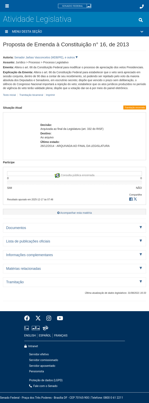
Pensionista (36, 371)
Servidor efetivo (39, 354)
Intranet (31, 346)
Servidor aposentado (42, 366)
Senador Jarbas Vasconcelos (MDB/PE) (38, 57)
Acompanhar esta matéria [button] (74, 212)
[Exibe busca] (140, 20)
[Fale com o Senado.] (141, 6)
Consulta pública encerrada (74, 174)
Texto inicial (10, 95)
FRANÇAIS (60, 335)
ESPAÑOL (45, 335)
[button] (74, 31)
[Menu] (7, 6)
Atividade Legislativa (37, 19)
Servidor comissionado (43, 360)
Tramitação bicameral (31, 95)
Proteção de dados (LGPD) (46, 380)
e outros (70, 57)
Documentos (16, 228)
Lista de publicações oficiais (28, 241)
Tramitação (15, 282)
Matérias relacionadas (23, 269)
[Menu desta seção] (6, 31)
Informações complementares (29, 255)
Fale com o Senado (43, 386)
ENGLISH (30, 335)
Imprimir (50, 95)
